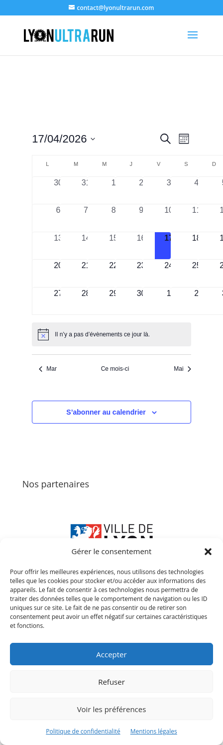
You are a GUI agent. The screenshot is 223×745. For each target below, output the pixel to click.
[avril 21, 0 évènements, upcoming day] (86, 273)
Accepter (111, 654)
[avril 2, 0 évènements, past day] (141, 190)
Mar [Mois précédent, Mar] (48, 368)
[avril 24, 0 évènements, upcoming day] (169, 273)
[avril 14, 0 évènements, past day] (86, 246)
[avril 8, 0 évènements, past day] (113, 218)
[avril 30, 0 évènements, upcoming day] (141, 301)
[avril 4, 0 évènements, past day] (197, 190)
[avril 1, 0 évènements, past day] (113, 190)
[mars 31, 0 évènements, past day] (86, 190)
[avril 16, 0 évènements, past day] (141, 246)
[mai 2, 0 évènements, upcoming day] (197, 301)
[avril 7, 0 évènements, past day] (86, 218)
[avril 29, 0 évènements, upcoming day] (113, 301)
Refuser (111, 682)
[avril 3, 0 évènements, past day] (169, 190)
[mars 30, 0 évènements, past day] (58, 190)
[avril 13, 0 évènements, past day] (58, 246)
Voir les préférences (111, 709)
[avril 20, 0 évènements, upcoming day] (58, 273)
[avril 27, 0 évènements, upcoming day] (58, 301)
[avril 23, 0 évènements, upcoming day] (141, 273)
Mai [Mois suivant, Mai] (182, 368)
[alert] (111, 334)
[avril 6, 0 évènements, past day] (58, 218)
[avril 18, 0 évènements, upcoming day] (197, 246)
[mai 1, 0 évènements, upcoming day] (169, 301)
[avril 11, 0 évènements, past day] (197, 218)
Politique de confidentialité (83, 731)
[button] (208, 552)
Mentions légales (153, 731)
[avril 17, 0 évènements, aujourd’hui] (169, 246)
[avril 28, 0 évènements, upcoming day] (86, 301)
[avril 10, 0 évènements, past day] (169, 218)
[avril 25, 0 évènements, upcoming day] (197, 273)
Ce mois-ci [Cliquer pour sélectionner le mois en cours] (115, 368)
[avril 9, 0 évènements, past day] (141, 218)
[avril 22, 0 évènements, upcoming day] (113, 273)
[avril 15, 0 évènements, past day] (113, 246)
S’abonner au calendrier (106, 412)
